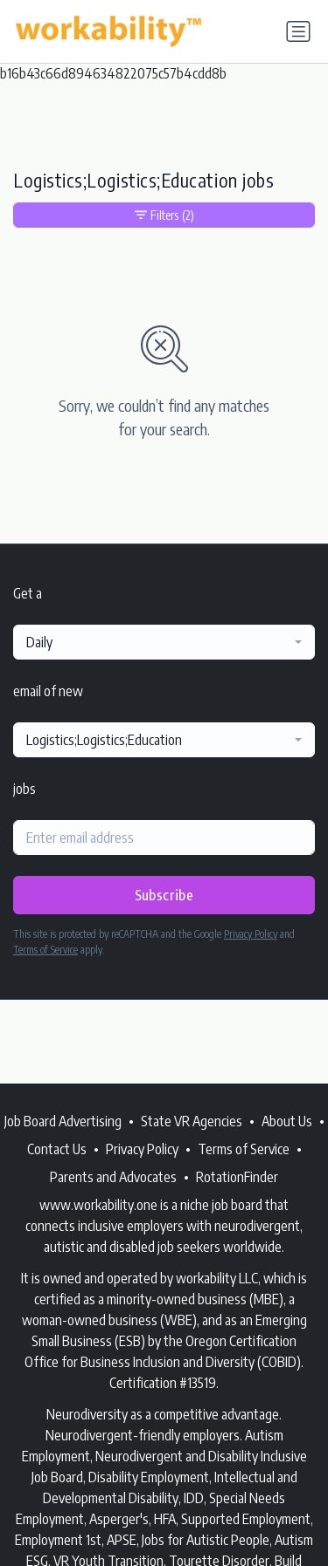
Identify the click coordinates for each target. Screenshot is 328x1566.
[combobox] (164, 642)
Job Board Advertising (63, 1121)
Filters (164, 215)
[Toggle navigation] (298, 31)
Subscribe (164, 895)
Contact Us (57, 1149)
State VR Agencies (191, 1121)
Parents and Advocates (113, 1177)
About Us (287, 1121)
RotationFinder (237, 1177)
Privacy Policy (250, 933)
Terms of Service (45, 949)
